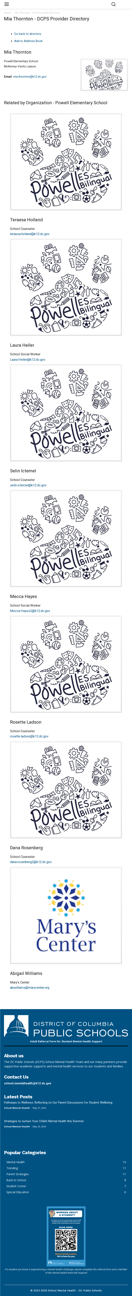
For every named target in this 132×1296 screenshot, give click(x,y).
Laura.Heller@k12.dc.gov (27, 360)
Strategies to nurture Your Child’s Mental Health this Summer (44, 1121)
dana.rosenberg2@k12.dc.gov (31, 862)
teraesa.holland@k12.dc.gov (29, 234)
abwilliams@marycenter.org (29, 988)
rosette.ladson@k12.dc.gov (29, 736)
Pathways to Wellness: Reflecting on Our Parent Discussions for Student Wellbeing (58, 1102)
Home (7, 12)
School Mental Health (17, 1107)
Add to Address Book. (28, 41)
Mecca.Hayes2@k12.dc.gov (30, 611)
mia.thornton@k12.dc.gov (29, 76)
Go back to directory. (27, 34)
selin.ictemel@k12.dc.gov (28, 485)
